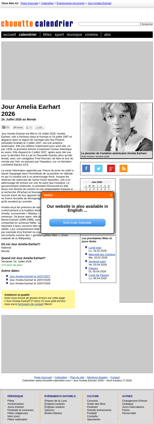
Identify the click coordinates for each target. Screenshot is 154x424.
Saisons (49, 410)
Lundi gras (95, 247)
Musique (74, 34)
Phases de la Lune (55, 400)
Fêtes (47, 34)
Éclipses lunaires (54, 403)
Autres (127, 396)
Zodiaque (127, 403)
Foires (126, 410)
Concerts (92, 400)
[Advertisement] (67, 70)
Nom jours (13, 416)
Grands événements (99, 410)
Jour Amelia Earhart (99, 3)
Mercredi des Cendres (102, 254)
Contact (115, 377)
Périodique (15, 396)
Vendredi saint (97, 261)
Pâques (93, 268)
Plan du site (77, 377)
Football (92, 413)
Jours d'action (15, 406)
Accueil (9, 34)
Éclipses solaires (54, 406)
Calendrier (28, 34)
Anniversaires (15, 403)
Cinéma (91, 34)
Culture (93, 396)
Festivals (92, 406)
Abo (107, 34)
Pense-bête (129, 413)
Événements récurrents (70, 3)
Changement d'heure (134, 400)
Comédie (92, 416)
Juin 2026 (97, 182)
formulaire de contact (30, 304)
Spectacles (93, 419)
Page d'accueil (29, 3)
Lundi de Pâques (99, 275)
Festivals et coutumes (20, 410)
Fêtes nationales (17, 419)
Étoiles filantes (53, 413)
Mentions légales (97, 377)
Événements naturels (60, 396)
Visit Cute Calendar (77, 222)
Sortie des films (96, 403)
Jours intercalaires (133, 406)
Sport (59, 34)
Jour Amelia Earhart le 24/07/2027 (30, 276)
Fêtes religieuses (17, 413)
